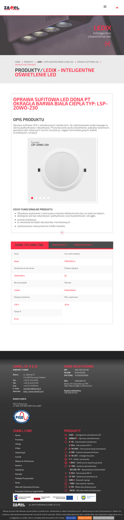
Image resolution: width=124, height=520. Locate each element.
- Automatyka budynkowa (83, 442)
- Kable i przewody (79, 459)
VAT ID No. (68, 375)
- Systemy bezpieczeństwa (83, 452)
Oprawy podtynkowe (25, 65)
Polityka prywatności (24, 478)
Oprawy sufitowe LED (87, 62)
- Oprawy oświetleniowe (84, 438)
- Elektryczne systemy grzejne (85, 463)
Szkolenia (19, 470)
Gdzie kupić (20, 452)
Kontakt (18, 474)
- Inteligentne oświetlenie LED (55, 62)
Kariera (18, 465)
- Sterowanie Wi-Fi (80, 445)
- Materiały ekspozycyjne (82, 487)
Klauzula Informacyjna (103, 518)
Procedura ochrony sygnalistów (29, 491)
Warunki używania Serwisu (27, 487)
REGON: (67, 373)
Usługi (18, 444)
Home (17, 435)
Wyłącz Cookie (85, 518)
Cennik (18, 457)
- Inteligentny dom (81, 456)
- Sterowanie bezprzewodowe (87, 449)
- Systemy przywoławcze (83, 476)
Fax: (15, 386)
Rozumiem (71, 518)
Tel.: (15, 380)
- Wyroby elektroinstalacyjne (85, 490)
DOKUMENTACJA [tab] (59, 245)
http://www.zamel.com (33, 391)
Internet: (17, 391)
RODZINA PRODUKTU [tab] (83, 245)
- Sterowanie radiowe (81, 483)
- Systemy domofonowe (82, 466)
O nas (17, 448)
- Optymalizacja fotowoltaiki (87, 469)
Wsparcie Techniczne (24, 461)
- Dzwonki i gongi (79, 480)
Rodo (17, 483)
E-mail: (16, 389)
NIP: (66, 370)
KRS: (66, 381)
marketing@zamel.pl (32, 388)
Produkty (19, 440)
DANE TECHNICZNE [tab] (29, 245)
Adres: (16, 375)
